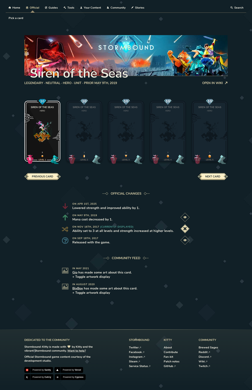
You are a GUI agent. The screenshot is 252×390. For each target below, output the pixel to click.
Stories (137, 8)
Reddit (204, 352)
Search (237, 8)
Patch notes (171, 361)
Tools (69, 8)
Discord (205, 357)
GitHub (170, 366)
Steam (134, 361)
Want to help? (76, 351)
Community (116, 8)
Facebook (137, 352)
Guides (51, 8)
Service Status (140, 366)
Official (32, 8)
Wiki (203, 361)
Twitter (135, 347)
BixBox (77, 288)
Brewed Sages (208, 347)
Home (14, 8)
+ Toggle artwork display (91, 277)
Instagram (137, 357)
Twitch (204, 366)
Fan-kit (168, 357)
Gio (74, 272)
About (168, 347)
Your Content (90, 8)
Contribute (171, 352)
